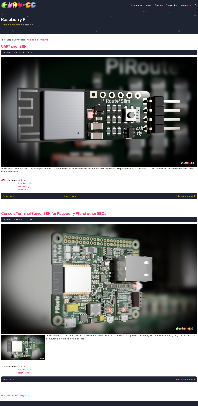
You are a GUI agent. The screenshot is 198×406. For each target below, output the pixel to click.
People (158, 5)
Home (4, 24)
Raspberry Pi (24, 183)
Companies (171, 5)
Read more (8, 196)
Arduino (22, 180)
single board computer (36, 39)
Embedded (23, 189)
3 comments (70, 196)
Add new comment (185, 196)
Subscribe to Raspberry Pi (13, 395)
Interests (185, 5)
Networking (23, 186)
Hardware (15, 24)
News (148, 5)
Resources (136, 5)
